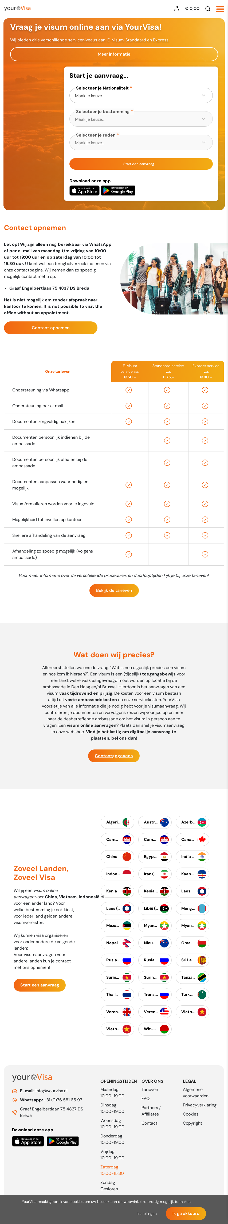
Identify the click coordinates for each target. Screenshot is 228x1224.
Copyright (192, 1123)
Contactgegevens (114, 758)
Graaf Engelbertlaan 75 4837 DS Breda (51, 1112)
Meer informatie (114, 54)
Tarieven (149, 1089)
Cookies (190, 1114)
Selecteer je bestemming (103, 111)
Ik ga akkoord (185, 1213)
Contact (149, 1123)
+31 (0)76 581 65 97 (51, 1100)
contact (63, 963)
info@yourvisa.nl (44, 1091)
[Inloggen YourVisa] (178, 8)
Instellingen (147, 1213)
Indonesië (89, 899)
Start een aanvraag (138, 164)
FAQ (145, 1098)
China (51, 899)
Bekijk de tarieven (114, 593)
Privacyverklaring (200, 1105)
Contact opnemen (51, 330)
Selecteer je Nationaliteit (102, 88)
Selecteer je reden (96, 135)
